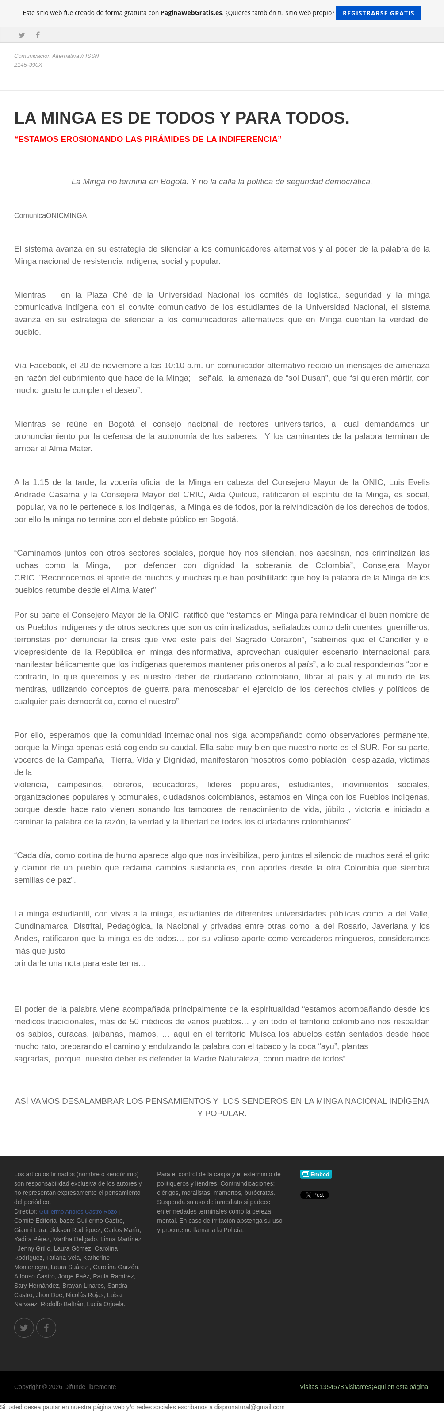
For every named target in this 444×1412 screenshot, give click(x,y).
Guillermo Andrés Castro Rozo (78, 1211)
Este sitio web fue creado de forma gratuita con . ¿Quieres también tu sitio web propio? (222, 13)
